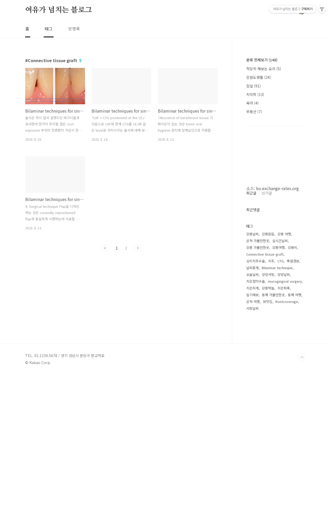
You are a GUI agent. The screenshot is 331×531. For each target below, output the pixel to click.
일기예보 (252, 450)
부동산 (254, 111)
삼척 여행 (253, 457)
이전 (105, 248)
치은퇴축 (283, 444)
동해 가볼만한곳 (273, 450)
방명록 (74, 28)
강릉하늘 (268, 444)
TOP (302, 513)
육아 (252, 103)
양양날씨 (283, 430)
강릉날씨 (252, 389)
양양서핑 (268, 430)
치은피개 (252, 444)
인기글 (267, 349)
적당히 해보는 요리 (263, 68)
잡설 (253, 85)
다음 (137, 248)
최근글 (251, 349)
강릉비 (292, 403)
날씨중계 (252, 423)
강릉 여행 (284, 389)
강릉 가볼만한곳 (257, 403)
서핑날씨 (252, 464)
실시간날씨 (280, 396)
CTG (280, 417)
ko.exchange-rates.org (277, 188)
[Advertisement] (276, 269)
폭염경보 (293, 417)
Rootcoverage (286, 457)
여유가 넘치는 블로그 (58, 10)
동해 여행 (294, 450)
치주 (271, 417)
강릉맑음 (268, 389)
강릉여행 (278, 403)
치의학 (255, 94)
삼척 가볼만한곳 (257, 396)
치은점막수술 (255, 437)
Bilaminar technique (277, 423)
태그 (49, 28)
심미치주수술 (255, 417)
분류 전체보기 (261, 59)
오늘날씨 (252, 430)
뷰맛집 (267, 457)
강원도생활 (258, 77)
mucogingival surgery (285, 437)
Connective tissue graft (264, 410)
